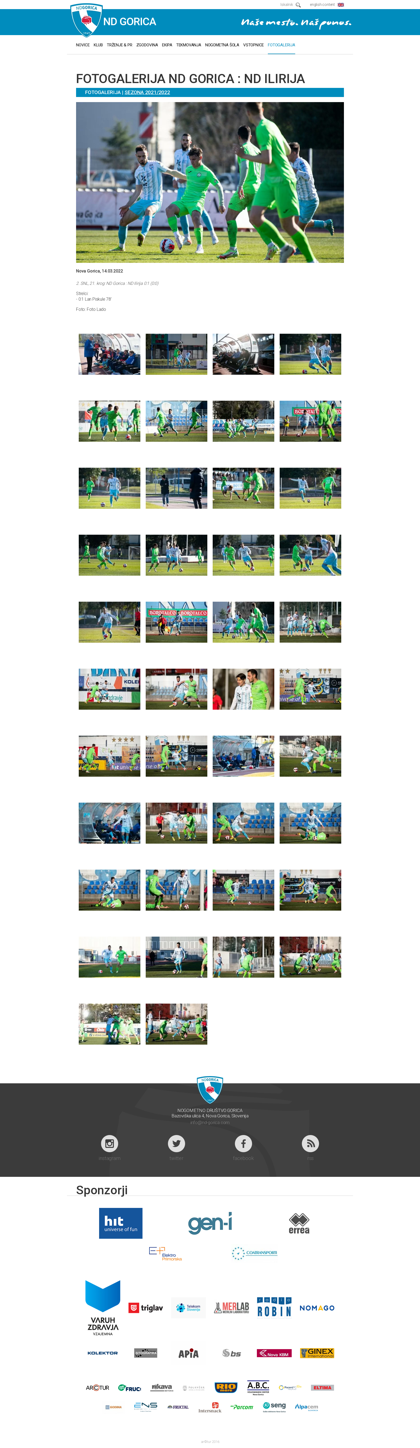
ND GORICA (113, 20)
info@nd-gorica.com (210, 1122)
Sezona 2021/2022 (147, 92)
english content (322, 4)
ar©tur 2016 (210, 1442)
